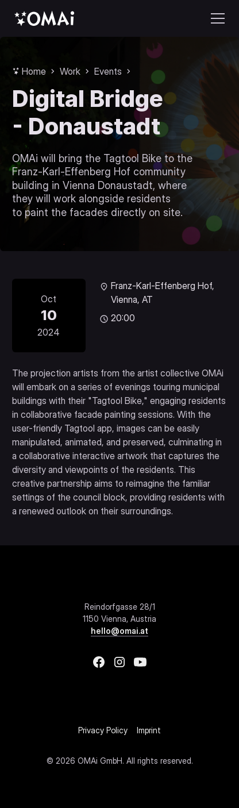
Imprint (149, 730)
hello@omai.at (119, 631)
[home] (44, 18)
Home (34, 71)
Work (70, 71)
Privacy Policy (103, 730)
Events (108, 71)
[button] (215, 18)
